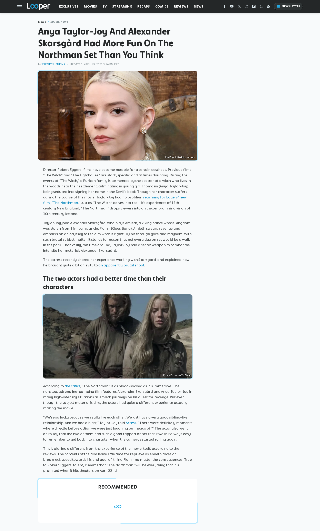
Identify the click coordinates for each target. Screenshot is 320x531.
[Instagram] (246, 7)
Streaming (122, 6)
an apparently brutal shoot (121, 265)
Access (131, 422)
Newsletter (288, 6)
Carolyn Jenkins (53, 64)
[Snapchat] (261, 7)
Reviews (181, 6)
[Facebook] (224, 7)
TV (104, 6)
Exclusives (69, 6)
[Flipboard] (254, 7)
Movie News (59, 21)
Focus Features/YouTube (176, 375)
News (198, 6)
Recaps (143, 6)
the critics (72, 386)
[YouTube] (232, 7)
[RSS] (269, 7)
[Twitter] (239, 7)
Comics (162, 6)
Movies (90, 6)
